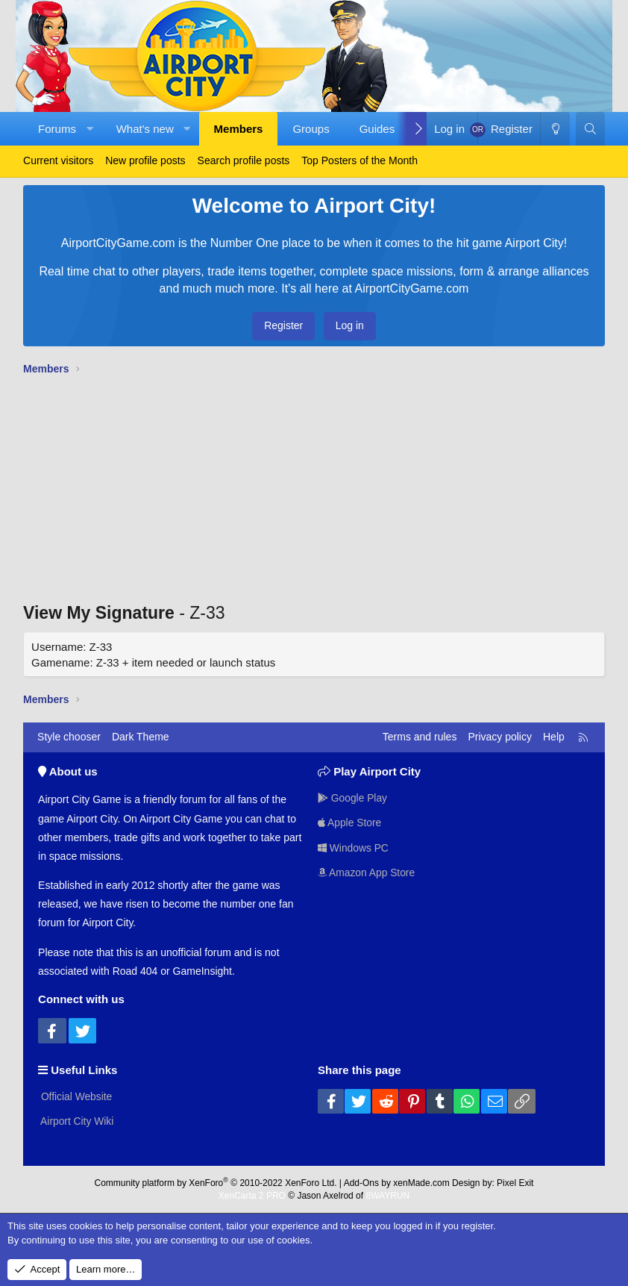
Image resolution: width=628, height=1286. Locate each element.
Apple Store (350, 822)
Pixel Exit (515, 1182)
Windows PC (353, 848)
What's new (145, 128)
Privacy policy (500, 737)
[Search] (590, 129)
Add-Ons (361, 1182)
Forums (57, 128)
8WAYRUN (387, 1195)
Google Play (353, 797)
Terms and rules (420, 737)
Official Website (75, 1096)
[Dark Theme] (555, 129)
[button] (89, 129)
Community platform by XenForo (216, 1182)
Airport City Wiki (76, 1120)
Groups (310, 128)
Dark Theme (140, 737)
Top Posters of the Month (359, 160)
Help (554, 737)
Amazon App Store (367, 872)
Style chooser (69, 737)
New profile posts (145, 160)
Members (238, 128)
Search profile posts (244, 160)
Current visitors (58, 160)
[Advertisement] (314, 492)
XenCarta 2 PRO (252, 1195)
